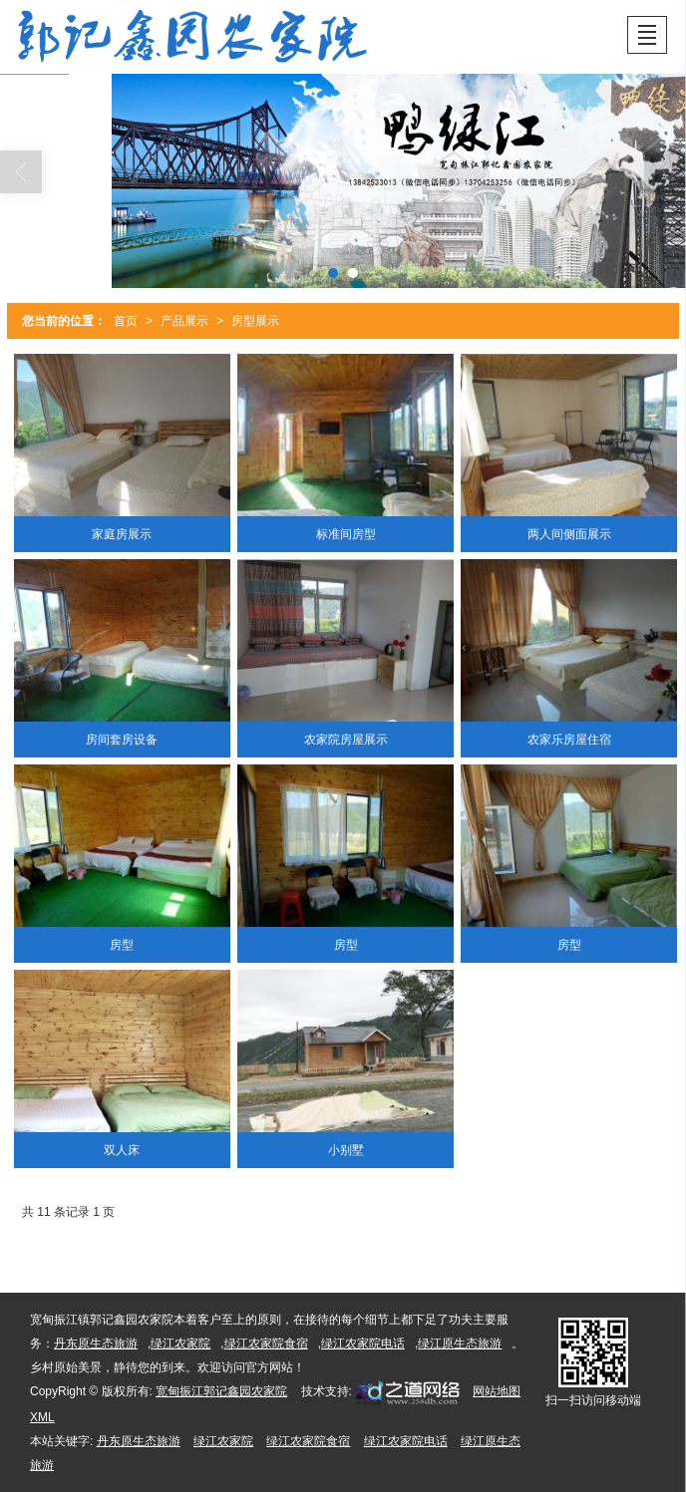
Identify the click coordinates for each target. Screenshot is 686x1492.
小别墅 (346, 1150)
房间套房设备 (122, 739)
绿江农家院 (180, 1343)
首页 (126, 321)
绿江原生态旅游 (460, 1343)
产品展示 (184, 321)
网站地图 (496, 1391)
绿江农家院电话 (363, 1343)
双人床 (122, 1150)
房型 (122, 945)
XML (42, 1417)
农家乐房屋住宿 (569, 739)
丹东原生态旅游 (96, 1343)
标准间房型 (346, 534)
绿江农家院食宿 (266, 1343)
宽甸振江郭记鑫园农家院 (221, 1391)
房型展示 (255, 321)
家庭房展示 (122, 534)
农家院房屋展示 (346, 739)
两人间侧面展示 (569, 534)
